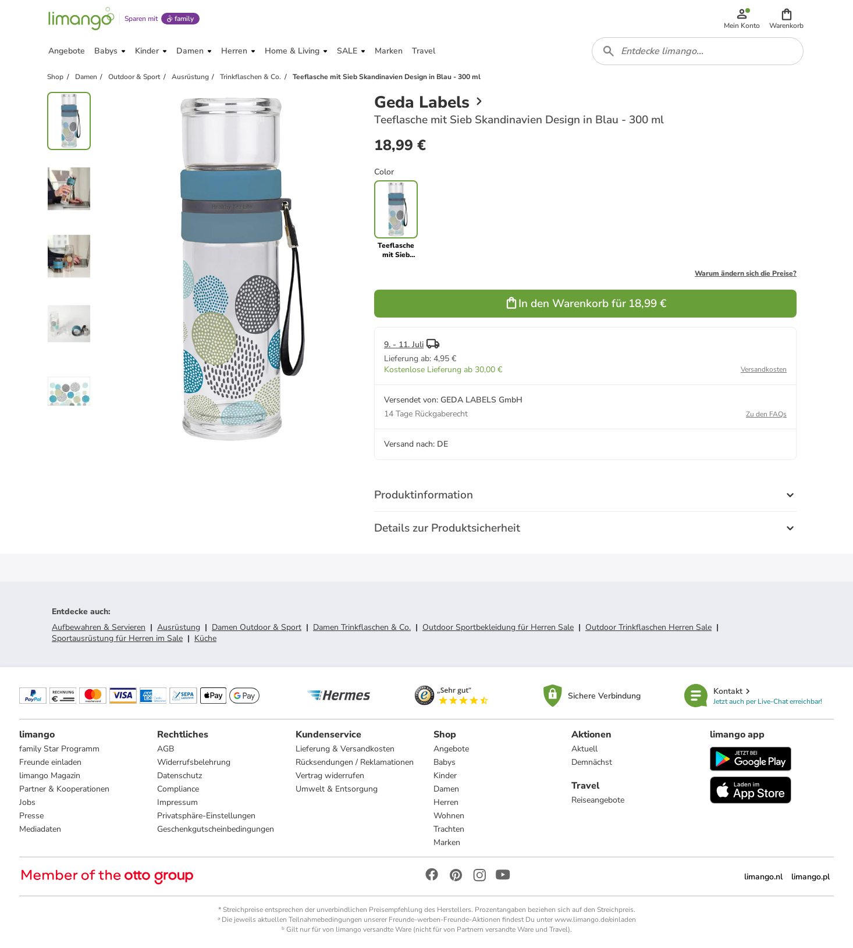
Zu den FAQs (766, 414)
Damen (446, 788)
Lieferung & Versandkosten (345, 748)
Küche (205, 638)
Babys (444, 762)
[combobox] (697, 51)
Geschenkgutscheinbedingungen (215, 829)
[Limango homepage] (81, 19)
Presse (31, 815)
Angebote (451, 748)
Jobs (27, 802)
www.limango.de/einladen (595, 919)
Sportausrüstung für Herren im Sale (117, 638)
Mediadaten (40, 829)
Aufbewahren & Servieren (98, 627)
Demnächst (591, 762)
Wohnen (448, 815)
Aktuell (584, 748)
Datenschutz (179, 775)
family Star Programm (59, 748)
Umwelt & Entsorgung (337, 788)
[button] (786, 19)
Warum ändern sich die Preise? (746, 273)
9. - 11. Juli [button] (404, 344)
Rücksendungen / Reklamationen (355, 762)
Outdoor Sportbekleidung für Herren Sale (498, 627)
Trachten (448, 829)
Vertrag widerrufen (330, 775)
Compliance (178, 788)
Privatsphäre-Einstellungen (206, 815)
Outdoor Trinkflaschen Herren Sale (648, 627)
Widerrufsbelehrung (193, 762)
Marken (446, 842)
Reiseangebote (597, 800)
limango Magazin (49, 775)
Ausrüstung (178, 627)
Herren (446, 802)
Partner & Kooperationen (64, 788)
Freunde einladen (50, 762)
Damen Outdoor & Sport (256, 627)
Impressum (177, 802)
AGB (165, 748)
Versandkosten (764, 369)
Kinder (445, 775)
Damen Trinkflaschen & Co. (362, 627)
